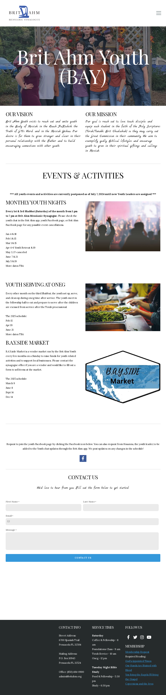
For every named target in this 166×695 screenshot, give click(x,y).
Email (9, 515)
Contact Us (83, 557)
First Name (12, 501)
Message (10, 529)
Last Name (89, 501)
